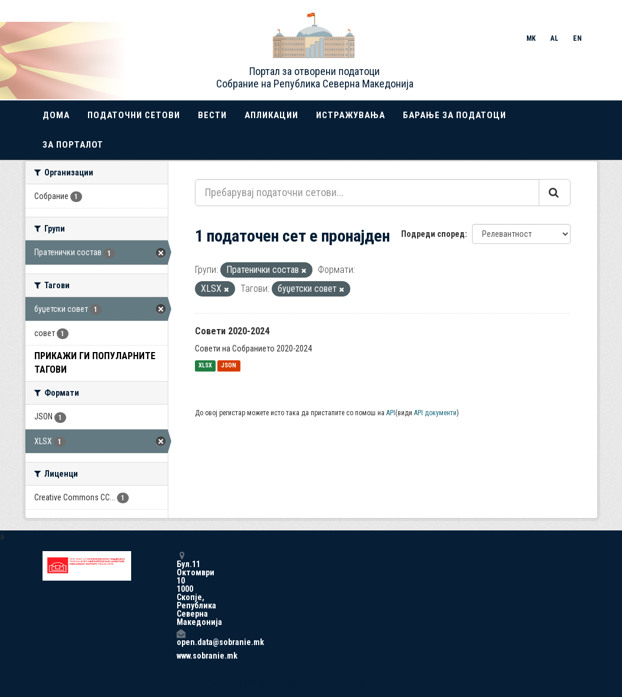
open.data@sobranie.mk (181, 637)
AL (554, 38)
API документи (435, 413)
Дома (56, 115)
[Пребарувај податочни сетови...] (367, 192)
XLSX (205, 366)
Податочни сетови (133, 115)
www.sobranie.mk (181, 656)
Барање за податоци (454, 115)
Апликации (271, 115)
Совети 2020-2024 (232, 331)
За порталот (73, 144)
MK (531, 38)
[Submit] (555, 192)
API (390, 413)
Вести (212, 115)
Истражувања (350, 115)
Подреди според (433, 234)
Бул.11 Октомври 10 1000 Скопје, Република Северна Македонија (181, 588)
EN (577, 38)
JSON (228, 366)
